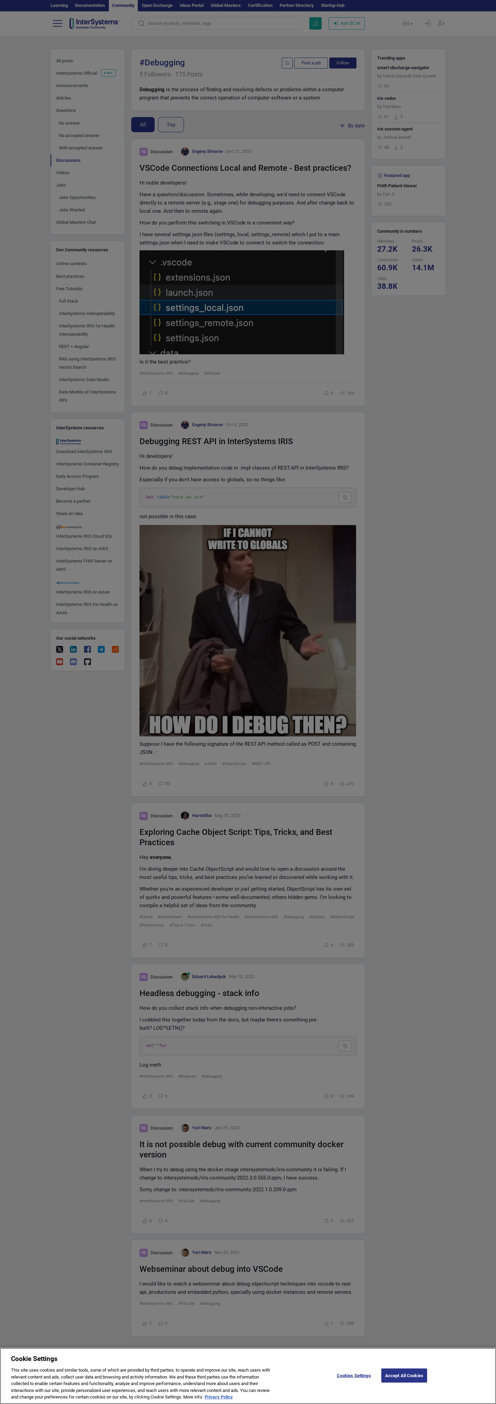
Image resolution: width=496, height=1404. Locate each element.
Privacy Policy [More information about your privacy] (219, 1397)
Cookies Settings (354, 1375)
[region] (248, 1376)
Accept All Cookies (404, 1375)
